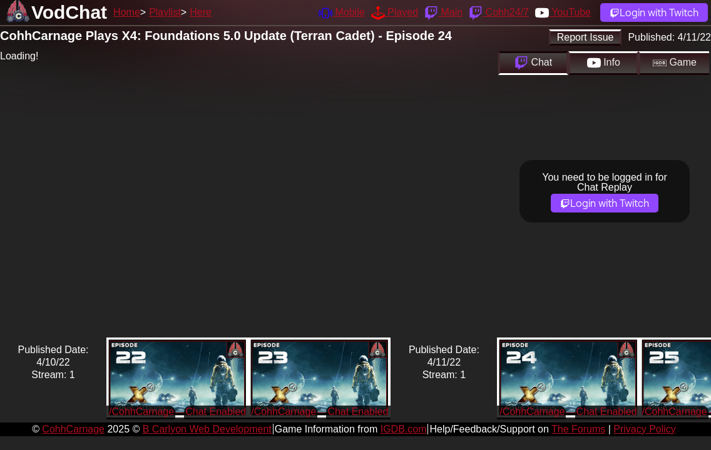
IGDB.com (404, 429)
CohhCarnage (73, 429)
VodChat (69, 12)
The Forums (578, 429)
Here (201, 12)
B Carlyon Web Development (207, 429)
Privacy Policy (644, 429)
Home (126, 12)
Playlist (165, 12)
